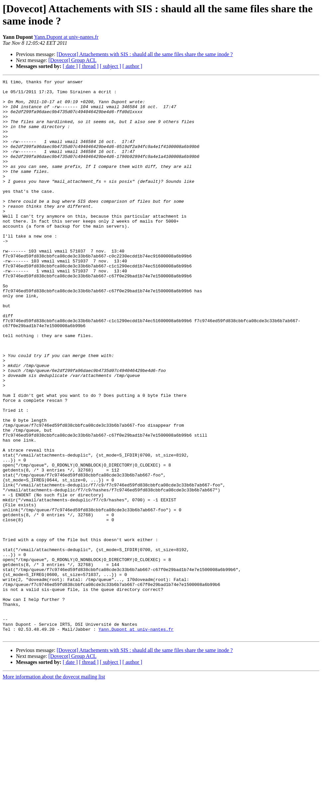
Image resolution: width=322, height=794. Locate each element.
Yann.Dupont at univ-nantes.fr (66, 37)
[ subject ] (110, 66)
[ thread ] (89, 66)
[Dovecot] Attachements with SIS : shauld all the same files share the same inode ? (145, 54)
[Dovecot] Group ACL (72, 60)
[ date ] (70, 66)
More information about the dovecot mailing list (54, 788)
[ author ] (132, 66)
